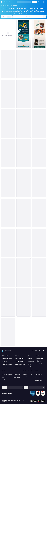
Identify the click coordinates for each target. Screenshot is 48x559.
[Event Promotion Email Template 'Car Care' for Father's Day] (39, 243)
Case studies (4, 361)
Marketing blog (39, 363)
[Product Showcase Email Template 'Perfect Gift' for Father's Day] (23, 302)
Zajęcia (37, 360)
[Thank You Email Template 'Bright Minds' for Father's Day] (8, 183)
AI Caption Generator (17, 379)
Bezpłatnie (30, 358)
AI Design (4, 373)
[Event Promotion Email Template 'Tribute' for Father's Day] (8, 213)
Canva (24, 373)
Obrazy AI (4, 379)
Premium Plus (31, 361)
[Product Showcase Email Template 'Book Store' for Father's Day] (39, 183)
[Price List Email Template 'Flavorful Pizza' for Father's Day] (8, 272)
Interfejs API (37, 379)
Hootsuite (32, 376)
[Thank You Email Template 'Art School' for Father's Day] (8, 94)
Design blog (38, 361)
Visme (31, 373)
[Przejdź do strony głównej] (5, 2)
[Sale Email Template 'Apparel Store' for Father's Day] (23, 94)
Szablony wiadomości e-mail (5, 5)
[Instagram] (36, 351)
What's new (4, 360)
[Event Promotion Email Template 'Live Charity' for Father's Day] (23, 64)
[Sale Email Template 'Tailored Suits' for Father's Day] (23, 183)
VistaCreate (25, 374)
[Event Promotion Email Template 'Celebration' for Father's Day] (39, 123)
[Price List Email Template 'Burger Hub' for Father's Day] (23, 243)
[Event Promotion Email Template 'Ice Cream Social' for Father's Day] (23, 213)
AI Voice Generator (16, 374)
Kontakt (36, 373)
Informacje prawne (38, 380)
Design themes (18, 363)
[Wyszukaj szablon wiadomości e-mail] (27, 17)
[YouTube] (43, 351)
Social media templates (19, 361)
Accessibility (37, 376)
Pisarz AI (3, 377)
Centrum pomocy (38, 374)
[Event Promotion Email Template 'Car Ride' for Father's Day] (8, 64)
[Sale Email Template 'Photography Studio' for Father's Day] (39, 302)
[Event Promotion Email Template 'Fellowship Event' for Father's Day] (8, 302)
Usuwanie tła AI (16, 376)
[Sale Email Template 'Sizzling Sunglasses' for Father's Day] (39, 153)
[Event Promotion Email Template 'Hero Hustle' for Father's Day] (23, 272)
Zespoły (30, 363)
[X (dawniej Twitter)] (39, 351)
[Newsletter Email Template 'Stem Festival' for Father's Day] (39, 213)
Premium (30, 360)
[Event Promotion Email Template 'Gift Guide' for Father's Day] (23, 34)
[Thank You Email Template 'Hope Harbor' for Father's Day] (8, 243)
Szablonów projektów (19, 358)
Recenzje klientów (5, 366)
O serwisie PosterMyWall (7, 358)
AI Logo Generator (16, 377)
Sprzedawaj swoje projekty (7, 364)
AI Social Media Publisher (7, 374)
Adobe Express (25, 376)
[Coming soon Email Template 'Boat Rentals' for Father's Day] (23, 153)
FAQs (36, 377)
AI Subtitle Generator (17, 373)
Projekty (4, 16)
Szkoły (29, 364)
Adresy (9, 16)
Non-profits (30, 366)
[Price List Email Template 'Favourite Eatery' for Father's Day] (39, 34)
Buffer (31, 374)
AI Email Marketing (5, 376)
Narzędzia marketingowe (20, 364)
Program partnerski (5, 363)
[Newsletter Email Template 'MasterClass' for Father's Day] (39, 64)
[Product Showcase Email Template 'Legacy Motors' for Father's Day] (39, 94)
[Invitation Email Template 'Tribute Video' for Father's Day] (39, 272)
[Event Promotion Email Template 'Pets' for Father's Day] (23, 123)
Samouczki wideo (39, 358)
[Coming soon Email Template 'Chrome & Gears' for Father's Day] (8, 153)
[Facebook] (32, 351)
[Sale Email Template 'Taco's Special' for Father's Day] (8, 123)
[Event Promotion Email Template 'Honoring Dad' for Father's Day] (8, 332)
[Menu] (45, 2)
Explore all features (18, 366)
